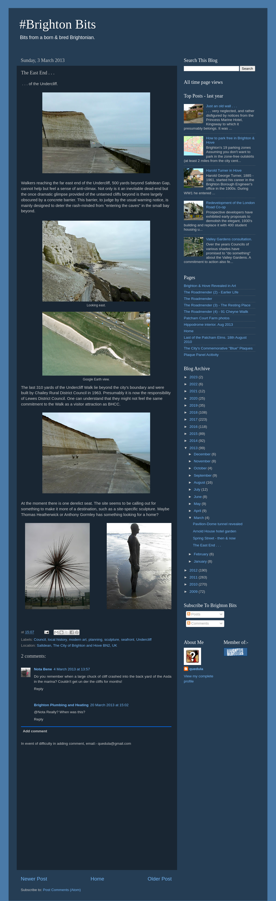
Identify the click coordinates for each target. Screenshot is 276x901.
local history (57, 639)
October (201, 468)
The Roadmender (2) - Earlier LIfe (211, 292)
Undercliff (144, 639)
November (203, 461)
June (198, 497)
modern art (78, 639)
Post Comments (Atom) (62, 890)
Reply (38, 689)
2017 (194, 419)
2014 (194, 441)
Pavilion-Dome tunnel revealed (218, 524)
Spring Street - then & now (214, 538)
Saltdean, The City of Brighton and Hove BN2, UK (77, 645)
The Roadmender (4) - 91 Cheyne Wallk (216, 312)
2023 (194, 377)
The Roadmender (198, 299)
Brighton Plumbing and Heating (61, 705)
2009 (194, 592)
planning (95, 639)
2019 (194, 405)
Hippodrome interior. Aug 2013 (208, 325)
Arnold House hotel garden (214, 531)
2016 (194, 427)
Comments (198, 623)
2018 (194, 412)
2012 (194, 570)
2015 (194, 434)
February (201, 554)
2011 (194, 577)
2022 (194, 384)
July (197, 489)
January (201, 561)
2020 (194, 398)
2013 (194, 448)
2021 (194, 391)
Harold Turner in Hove (224, 170)
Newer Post (34, 879)
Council (40, 639)
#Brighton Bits (57, 24)
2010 (194, 584)
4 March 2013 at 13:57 (72, 669)
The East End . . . (207, 545)
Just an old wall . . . (221, 106)
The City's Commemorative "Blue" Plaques (218, 348)
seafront (127, 639)
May (198, 504)
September (203, 475)
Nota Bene (43, 669)
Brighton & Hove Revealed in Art (210, 286)
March (199, 518)
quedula (196, 669)
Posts (194, 614)
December (203, 454)
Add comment (35, 731)
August (200, 482)
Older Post (160, 879)
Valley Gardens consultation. (229, 239)
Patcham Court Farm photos (207, 318)
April (198, 511)
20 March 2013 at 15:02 (109, 705)
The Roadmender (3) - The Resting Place (217, 305)
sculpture (111, 639)
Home (97, 879)
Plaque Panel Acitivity (201, 355)
